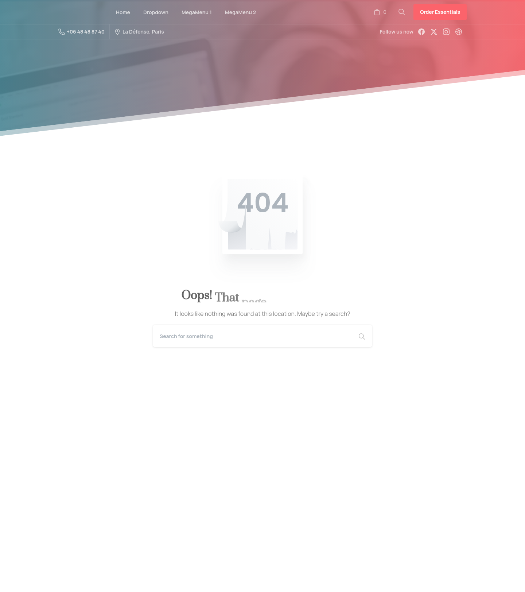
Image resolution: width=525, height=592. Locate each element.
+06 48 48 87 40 (81, 31)
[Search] (252, 336)
